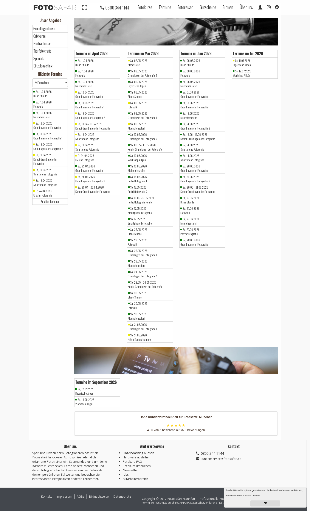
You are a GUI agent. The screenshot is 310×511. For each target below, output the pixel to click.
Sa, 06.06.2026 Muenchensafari (190, 84)
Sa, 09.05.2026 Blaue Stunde (137, 94)
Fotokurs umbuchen (137, 466)
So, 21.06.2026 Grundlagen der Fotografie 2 (195, 179)
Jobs (126, 474)
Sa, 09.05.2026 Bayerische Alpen (137, 84)
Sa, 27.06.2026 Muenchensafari (190, 221)
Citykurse (39, 36)
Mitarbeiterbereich (135, 479)
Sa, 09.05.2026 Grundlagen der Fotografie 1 (142, 115)
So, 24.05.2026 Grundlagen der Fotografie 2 (143, 274)
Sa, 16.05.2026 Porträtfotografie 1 (137, 179)
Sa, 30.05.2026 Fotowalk (137, 305)
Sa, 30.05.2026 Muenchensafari (137, 316)
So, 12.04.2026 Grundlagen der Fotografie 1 (47, 125)
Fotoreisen (185, 7)
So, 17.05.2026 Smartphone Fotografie (140, 210)
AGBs (80, 496)
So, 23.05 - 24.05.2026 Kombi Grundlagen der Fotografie (145, 284)
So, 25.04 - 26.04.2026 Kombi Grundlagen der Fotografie (92, 189)
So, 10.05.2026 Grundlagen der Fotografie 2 (143, 136)
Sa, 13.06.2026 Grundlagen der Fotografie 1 (194, 105)
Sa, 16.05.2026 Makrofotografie (137, 168)
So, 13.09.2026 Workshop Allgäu (84, 401)
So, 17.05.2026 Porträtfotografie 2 (137, 189)
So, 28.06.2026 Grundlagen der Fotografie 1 (194, 242)
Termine (165, 7)
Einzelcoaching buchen (138, 453)
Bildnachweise (99, 496)
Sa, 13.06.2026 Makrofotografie (189, 115)
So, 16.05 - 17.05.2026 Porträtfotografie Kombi (141, 200)
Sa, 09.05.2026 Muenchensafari (137, 126)
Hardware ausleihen (136, 457)
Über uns (246, 7)
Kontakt (46, 496)
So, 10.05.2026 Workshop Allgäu (137, 157)
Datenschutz (122, 496)
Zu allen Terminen (50, 201)
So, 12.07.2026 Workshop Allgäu (242, 73)
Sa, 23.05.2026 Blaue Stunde (137, 231)
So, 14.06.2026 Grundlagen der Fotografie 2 (195, 126)
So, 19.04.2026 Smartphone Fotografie (45, 172)
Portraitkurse (42, 43)
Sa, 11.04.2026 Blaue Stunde (42, 93)
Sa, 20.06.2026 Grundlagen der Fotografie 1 (194, 168)
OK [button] (265, 503)
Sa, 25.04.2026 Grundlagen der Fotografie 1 (89, 168)
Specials (38, 58)
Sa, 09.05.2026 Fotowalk (137, 105)
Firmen (228, 7)
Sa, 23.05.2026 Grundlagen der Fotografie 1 (142, 252)
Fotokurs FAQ (132, 461)
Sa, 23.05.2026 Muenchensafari (137, 263)
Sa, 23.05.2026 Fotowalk (137, 242)
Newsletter (130, 470)
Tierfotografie (42, 51)
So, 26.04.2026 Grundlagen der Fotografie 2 (90, 179)
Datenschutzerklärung (203, 503)
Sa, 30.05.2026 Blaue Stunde (137, 295)
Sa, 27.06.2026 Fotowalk (190, 210)
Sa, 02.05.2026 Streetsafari (137, 62)
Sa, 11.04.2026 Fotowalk (42, 104)
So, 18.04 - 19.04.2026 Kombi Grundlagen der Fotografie (92, 126)
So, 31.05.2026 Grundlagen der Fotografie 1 (142, 326)
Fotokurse (145, 7)
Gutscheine (208, 7)
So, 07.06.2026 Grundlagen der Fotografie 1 (194, 94)
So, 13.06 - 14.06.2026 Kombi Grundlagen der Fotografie (197, 136)
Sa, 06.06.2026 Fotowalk (190, 73)
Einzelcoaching (43, 66)
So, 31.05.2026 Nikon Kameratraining (139, 337)
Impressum (64, 496)
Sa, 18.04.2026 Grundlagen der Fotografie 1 (47, 136)
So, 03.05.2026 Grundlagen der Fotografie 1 (142, 73)
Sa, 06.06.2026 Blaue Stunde (190, 62)
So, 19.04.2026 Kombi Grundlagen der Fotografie (45, 159)
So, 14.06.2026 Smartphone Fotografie (192, 147)
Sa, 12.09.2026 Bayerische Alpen (84, 391)
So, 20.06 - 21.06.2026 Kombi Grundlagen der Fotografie (197, 189)
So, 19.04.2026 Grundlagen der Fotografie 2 (48, 146)
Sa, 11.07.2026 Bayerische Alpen (242, 62)
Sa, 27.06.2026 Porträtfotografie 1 (190, 231)
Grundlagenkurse (44, 28)
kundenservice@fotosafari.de (221, 459)
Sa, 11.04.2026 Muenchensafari (42, 115)
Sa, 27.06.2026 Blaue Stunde (190, 200)
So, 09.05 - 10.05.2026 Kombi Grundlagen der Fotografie (145, 147)
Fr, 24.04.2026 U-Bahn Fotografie (42, 193)
